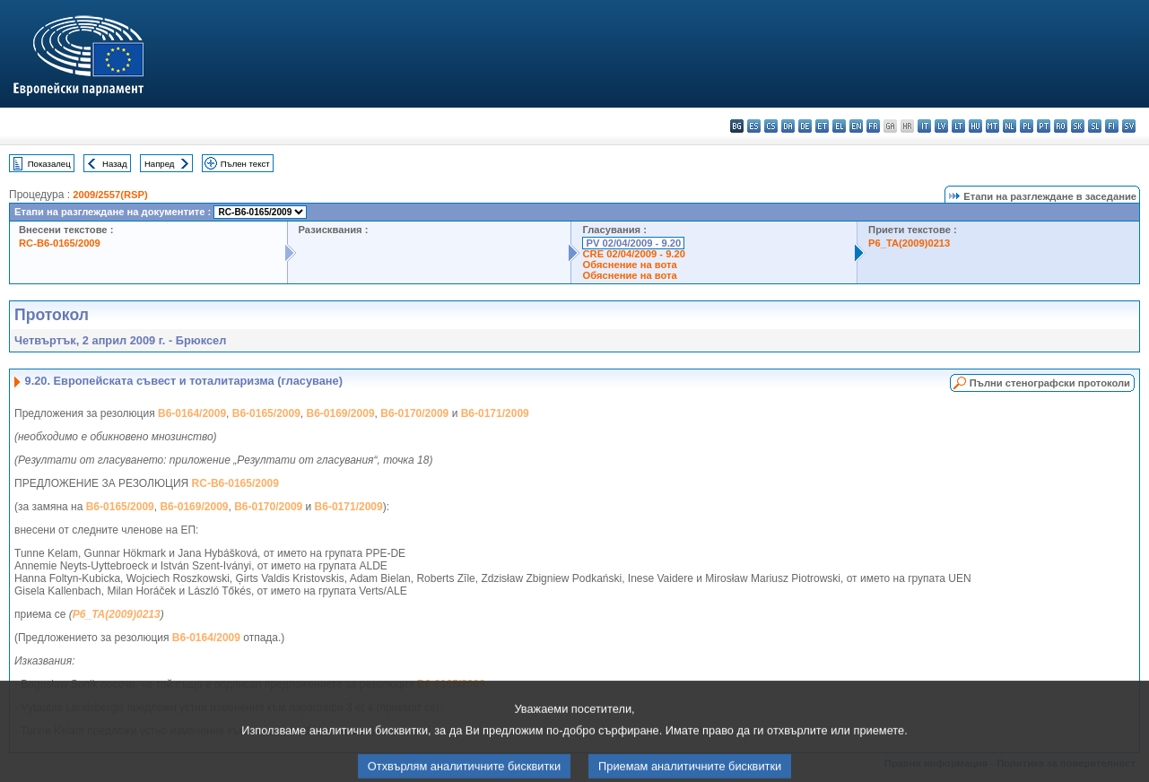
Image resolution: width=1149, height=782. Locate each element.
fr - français (873, 126)
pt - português (1043, 126)
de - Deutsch (805, 126)
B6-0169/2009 (341, 413)
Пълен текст (245, 164)
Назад (114, 164)
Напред (159, 164)
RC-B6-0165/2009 (59, 243)
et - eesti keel (822, 126)
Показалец (49, 164)
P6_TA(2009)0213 (909, 243)
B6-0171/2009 (495, 413)
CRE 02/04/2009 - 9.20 (633, 253)
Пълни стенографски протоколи (1050, 383)
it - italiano (924, 126)
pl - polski (1026, 126)
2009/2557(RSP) (110, 194)
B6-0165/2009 (266, 413)
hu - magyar (975, 126)
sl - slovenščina (1094, 126)
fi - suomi (1112, 126)
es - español (754, 126)
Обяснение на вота (629, 264)
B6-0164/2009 (192, 413)
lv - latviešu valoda (941, 126)
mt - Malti (992, 126)
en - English (856, 126)
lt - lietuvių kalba (958, 126)
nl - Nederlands (1009, 126)
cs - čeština (771, 126)
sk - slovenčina (1077, 126)
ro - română (1060, 126)
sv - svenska (1129, 126)
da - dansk (788, 126)
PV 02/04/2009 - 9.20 (633, 243)
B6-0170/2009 (414, 413)
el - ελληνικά (839, 126)
